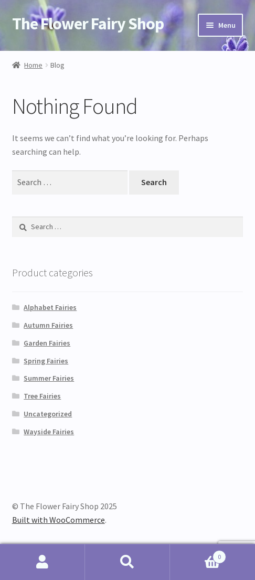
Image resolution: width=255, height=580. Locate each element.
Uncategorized (48, 413)
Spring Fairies (46, 361)
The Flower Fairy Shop (88, 23)
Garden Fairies (47, 343)
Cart (198, 554)
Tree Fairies (42, 396)
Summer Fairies (49, 378)
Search (127, 562)
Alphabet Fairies (50, 307)
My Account (42, 562)
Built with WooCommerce (58, 519)
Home (33, 65)
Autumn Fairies (48, 325)
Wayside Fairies (49, 431)
